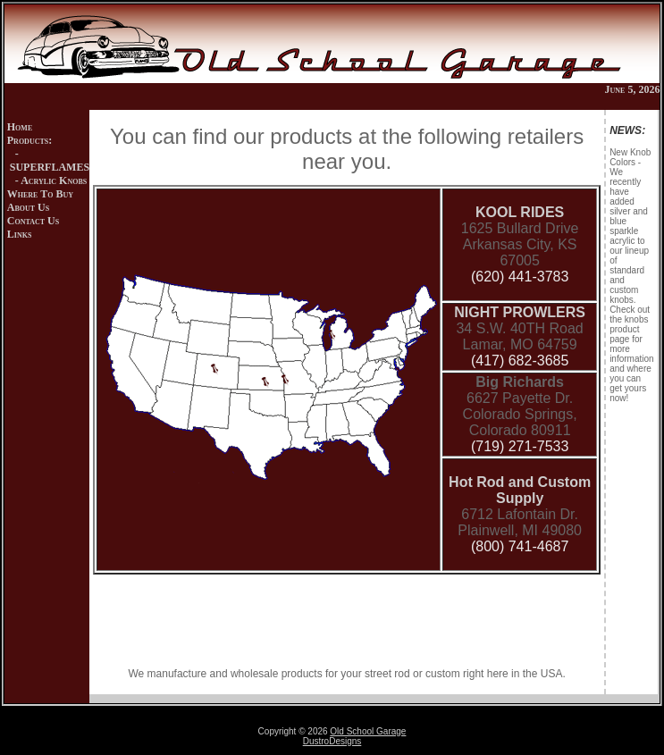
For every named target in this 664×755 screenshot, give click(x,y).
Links (19, 234)
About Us (28, 207)
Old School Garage (368, 731)
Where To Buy (40, 194)
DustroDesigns (332, 741)
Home (19, 127)
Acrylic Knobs (54, 180)
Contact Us (33, 220)
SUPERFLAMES (49, 167)
